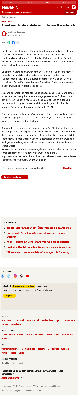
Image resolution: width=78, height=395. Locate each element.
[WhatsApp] (8, 42)
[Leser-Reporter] (57, 7)
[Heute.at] (8, 7)
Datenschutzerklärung (50, 386)
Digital (29, 334)
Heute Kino (67, 334)
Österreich (7, 12)
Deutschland (33, 320)
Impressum (6, 386)
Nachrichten (27, 12)
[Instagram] (15, 275)
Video (21, 353)
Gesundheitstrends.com (22, 363)
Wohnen (65, 349)
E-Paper (12, 2)
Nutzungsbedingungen (10, 390)
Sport (17, 12)
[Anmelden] (67, 7)
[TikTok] (21, 275)
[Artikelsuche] (62, 7)
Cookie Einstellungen (32, 390)
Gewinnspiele (28, 349)
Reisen (13, 353)
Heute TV (5, 338)
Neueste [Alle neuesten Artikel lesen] (70, 12)
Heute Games (53, 334)
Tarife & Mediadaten (22, 386)
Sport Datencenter (10, 349)
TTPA (35, 386)
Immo (30, 2)
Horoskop (39, 334)
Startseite (4, 17)
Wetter (4, 324)
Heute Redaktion (18, 32)
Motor (4, 353)
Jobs (47, 2)
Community (69, 320)
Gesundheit (53, 349)
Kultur (20, 334)
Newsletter (16, 324)
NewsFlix (66, 2)
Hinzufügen (68, 168)
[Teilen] (17, 42)
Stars (4, 334)
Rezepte (41, 349)
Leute (12, 334)
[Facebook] (13, 42)
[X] (8, 275)
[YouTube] (27, 275)
